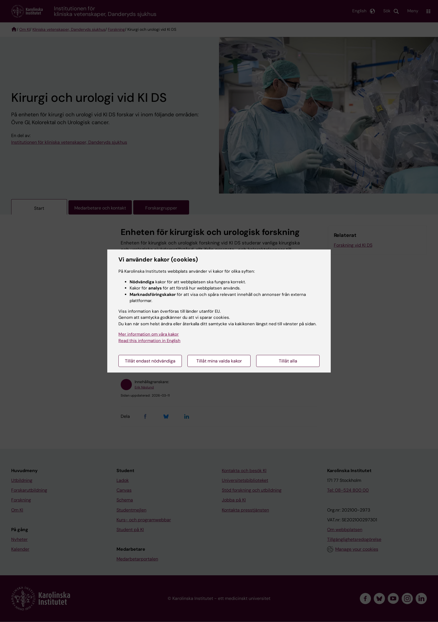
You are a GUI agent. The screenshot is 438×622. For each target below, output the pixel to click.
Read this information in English (149, 340)
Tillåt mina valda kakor (219, 361)
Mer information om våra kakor (148, 334)
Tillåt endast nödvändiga (150, 361)
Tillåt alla (288, 361)
